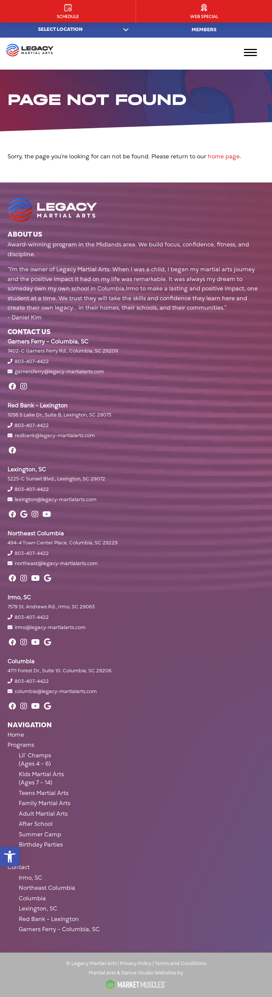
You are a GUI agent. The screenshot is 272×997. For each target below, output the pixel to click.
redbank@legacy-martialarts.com (55, 435)
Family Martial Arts (44, 803)
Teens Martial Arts (43, 793)
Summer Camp (40, 834)
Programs (21, 745)
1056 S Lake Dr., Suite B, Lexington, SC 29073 (59, 415)
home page (224, 156)
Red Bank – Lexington (49, 919)
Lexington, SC (38, 908)
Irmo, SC (30, 877)
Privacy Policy (135, 963)
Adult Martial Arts (43, 814)
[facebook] (12, 386)
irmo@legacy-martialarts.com (50, 627)
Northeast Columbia (47, 888)
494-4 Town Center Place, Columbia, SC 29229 (63, 543)
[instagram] (23, 386)
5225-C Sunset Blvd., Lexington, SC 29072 (56, 479)
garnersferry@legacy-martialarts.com (59, 371)
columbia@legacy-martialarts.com (56, 691)
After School (36, 824)
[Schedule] (68, 11)
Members (204, 29)
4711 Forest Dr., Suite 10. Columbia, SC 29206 (60, 670)
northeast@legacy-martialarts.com (56, 563)
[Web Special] (204, 11)
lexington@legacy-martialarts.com (56, 499)
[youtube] (46, 514)
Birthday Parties (41, 844)
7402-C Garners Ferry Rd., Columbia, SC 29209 (63, 351)
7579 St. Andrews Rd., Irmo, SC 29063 (51, 606)
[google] (23, 514)
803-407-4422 (32, 361)
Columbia (32, 898)
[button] (10, 856)
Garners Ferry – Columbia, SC (59, 929)
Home (16, 735)
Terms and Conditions (180, 963)
